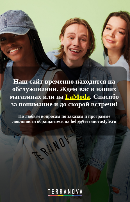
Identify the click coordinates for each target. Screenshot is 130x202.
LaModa (77, 96)
